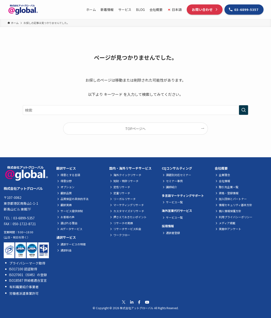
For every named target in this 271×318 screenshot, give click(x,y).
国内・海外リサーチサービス (130, 168)
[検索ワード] (135, 110)
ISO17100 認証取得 (23, 269)
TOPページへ (135, 128)
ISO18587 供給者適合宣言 (28, 280)
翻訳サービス (66, 168)
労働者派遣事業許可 (24, 293)
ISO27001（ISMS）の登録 (28, 274)
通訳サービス (66, 237)
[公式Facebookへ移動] (139, 302)
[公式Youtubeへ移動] (147, 302)
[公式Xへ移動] (123, 302)
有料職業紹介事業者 (24, 287)
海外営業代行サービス (177, 210)
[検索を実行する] (243, 110)
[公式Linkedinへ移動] (131, 302)
